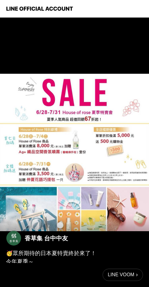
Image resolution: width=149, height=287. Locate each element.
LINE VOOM (121, 274)
